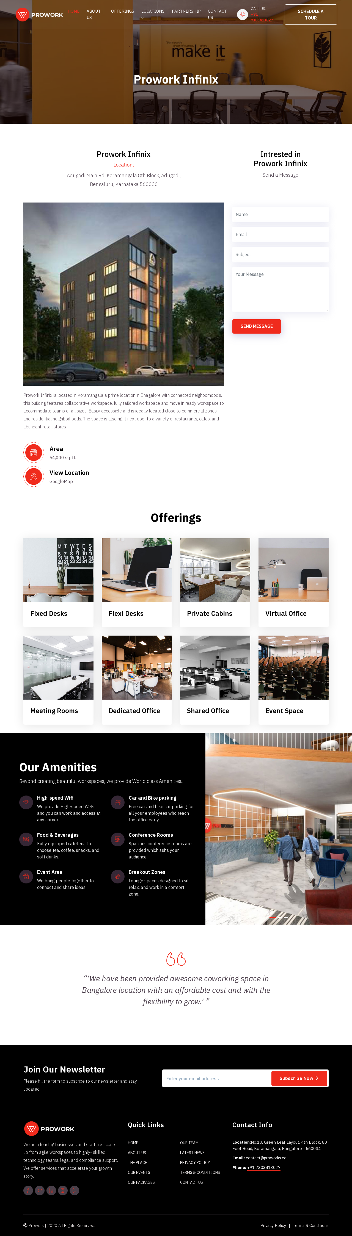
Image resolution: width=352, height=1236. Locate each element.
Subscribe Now (299, 1078)
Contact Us (217, 14)
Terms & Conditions (200, 1172)
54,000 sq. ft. (63, 458)
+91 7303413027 (262, 17)
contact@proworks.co (267, 1158)
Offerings (122, 11)
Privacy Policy (195, 1162)
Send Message (257, 326)
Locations (152, 14)
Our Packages (141, 1182)
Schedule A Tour (311, 15)
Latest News (192, 1153)
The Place (137, 1162)
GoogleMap (61, 481)
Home (73, 11)
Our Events (139, 1172)
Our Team (189, 1143)
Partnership (186, 11)
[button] (273, 917)
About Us (94, 14)
